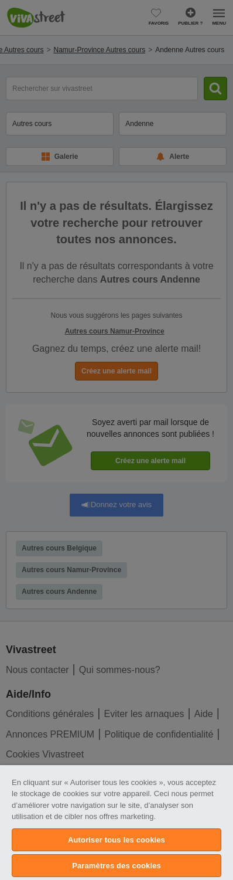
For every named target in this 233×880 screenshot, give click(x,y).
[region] (116, 822)
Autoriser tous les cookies (116, 839)
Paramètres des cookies (116, 865)
